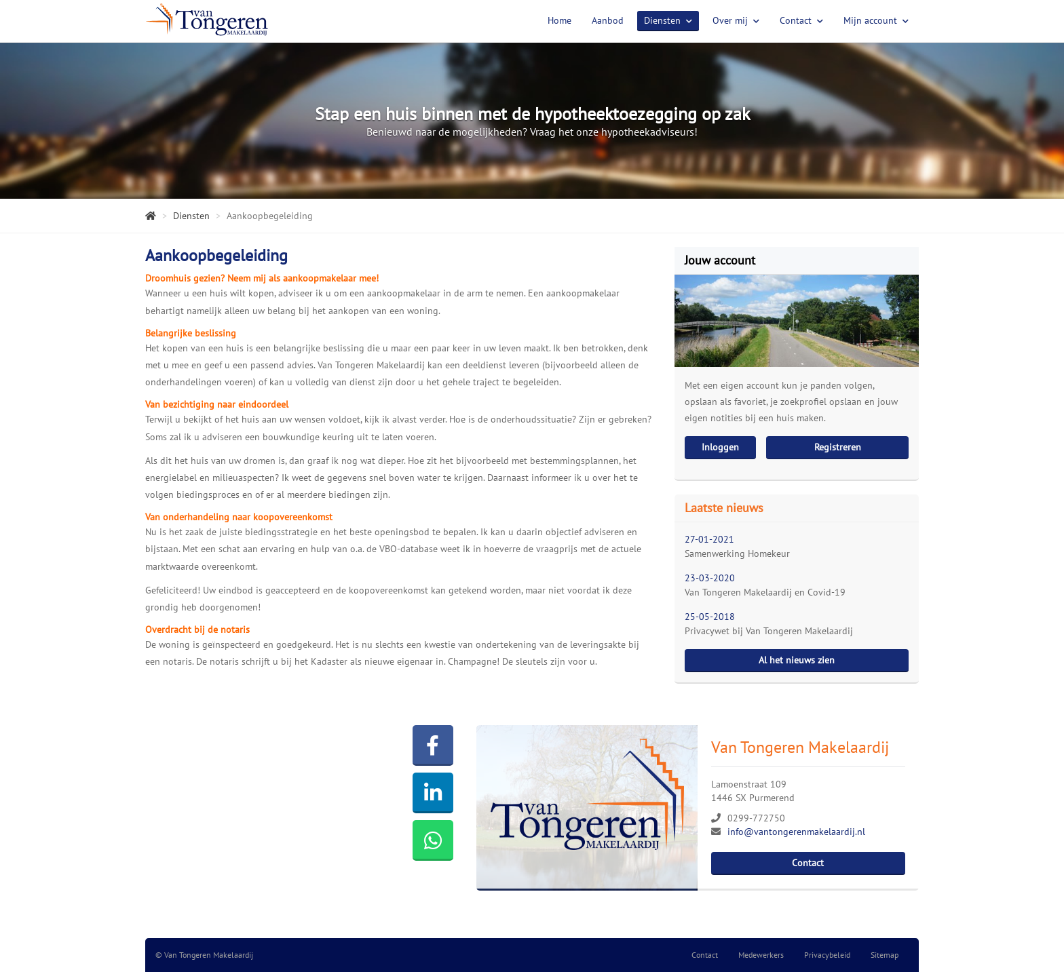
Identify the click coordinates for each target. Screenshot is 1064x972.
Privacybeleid (827, 955)
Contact (801, 20)
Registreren (837, 447)
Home (559, 20)
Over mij (735, 20)
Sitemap (884, 955)
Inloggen (720, 447)
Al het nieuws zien (797, 660)
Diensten (668, 20)
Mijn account (876, 20)
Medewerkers (761, 955)
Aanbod (608, 20)
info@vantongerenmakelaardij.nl (796, 831)
